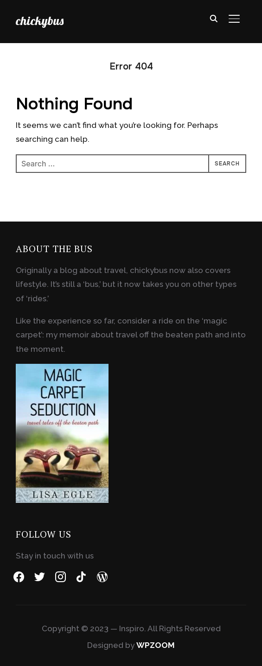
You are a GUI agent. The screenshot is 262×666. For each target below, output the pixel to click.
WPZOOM (155, 645)
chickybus (40, 20)
